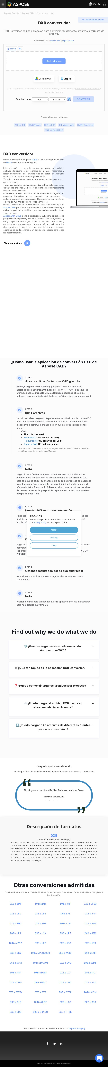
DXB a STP (40, 992)
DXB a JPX (90, 943)
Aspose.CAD (9, 207)
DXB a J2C (40, 943)
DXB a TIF (65, 923)
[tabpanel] (54, 794)
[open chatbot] (99, 1058)
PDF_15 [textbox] (56, 99)
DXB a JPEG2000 (40, 953)
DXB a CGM (90, 992)
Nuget (34, 159)
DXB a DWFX (15, 992)
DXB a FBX (90, 982)
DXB (53, 835)
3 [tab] (53, 800)
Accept (54, 529)
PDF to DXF (19, 124)
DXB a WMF (90, 962)
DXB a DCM (16, 962)
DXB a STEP (65, 992)
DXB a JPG (15, 913)
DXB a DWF (16, 982)
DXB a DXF (65, 972)
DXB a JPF (65, 933)
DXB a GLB (15, 1002)
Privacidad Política (54, 92)
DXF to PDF (49, 124)
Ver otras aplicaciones (93, 19)
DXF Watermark (66, 124)
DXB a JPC (65, 943)
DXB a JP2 (15, 933)
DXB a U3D (65, 1002)
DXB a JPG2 (15, 943)
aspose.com (55, 41)
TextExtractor (31, 440)
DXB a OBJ (65, 982)
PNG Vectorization (54, 129)
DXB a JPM (90, 933)
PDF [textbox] (39, 99)
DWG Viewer (35, 124)
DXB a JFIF (90, 913)
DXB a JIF (65, 913)
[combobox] (40, 99)
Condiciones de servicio (87, 88)
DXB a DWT (40, 982)
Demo (9, 162)
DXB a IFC (90, 972)
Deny (54, 545)
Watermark (30, 437)
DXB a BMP (16, 903)
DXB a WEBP (65, 953)
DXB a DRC (15, 1012)
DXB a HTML (65, 1012)
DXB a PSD (90, 923)
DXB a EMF (90, 953)
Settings (54, 537)
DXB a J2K (40, 933)
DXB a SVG (65, 962)
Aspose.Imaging (77, 1028)
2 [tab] (49, 800)
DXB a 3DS (90, 1002)
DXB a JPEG (90, 903)
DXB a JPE (40, 913)
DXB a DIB (40, 903)
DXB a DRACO (40, 1012)
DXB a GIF (65, 903)
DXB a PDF (15, 972)
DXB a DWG (40, 972)
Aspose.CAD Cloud (12, 216)
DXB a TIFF (40, 923)
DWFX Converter (85, 124)
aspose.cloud (68, 41)
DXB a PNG (16, 923)
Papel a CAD (31, 444)
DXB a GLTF (40, 1002)
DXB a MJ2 (15, 953)
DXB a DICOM (40, 962)
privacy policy (40, 522)
